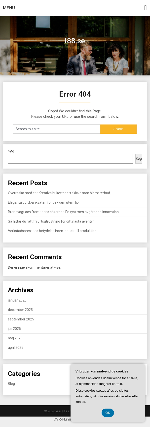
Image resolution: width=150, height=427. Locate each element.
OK (108, 413)
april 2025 (15, 348)
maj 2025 (15, 338)
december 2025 (20, 310)
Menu (9, 7)
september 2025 (21, 319)
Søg (11, 151)
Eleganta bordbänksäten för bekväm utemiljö (43, 202)
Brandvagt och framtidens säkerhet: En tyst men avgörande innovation (63, 212)
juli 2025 (14, 329)
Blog (11, 384)
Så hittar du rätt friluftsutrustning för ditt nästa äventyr (51, 221)
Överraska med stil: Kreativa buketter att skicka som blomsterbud (59, 193)
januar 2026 (17, 300)
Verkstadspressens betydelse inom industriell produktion (52, 231)
